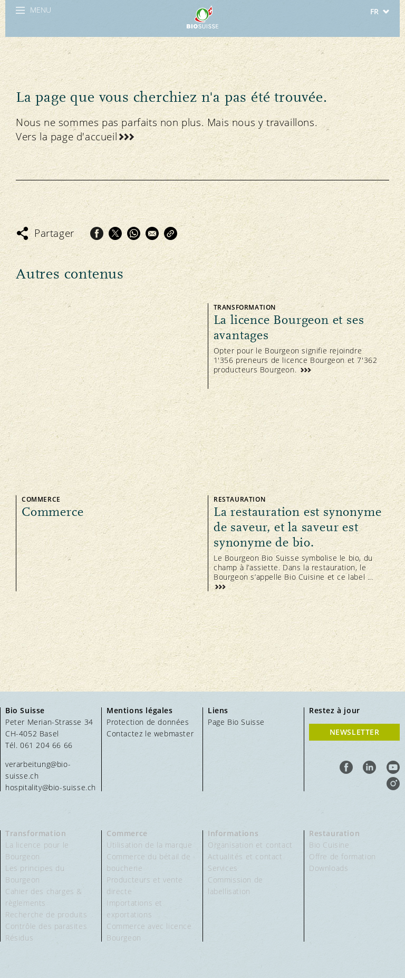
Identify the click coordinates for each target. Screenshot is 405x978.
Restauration (334, 833)
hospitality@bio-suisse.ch (50, 787)
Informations (233, 833)
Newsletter (355, 732)
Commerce (127, 833)
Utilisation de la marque (149, 845)
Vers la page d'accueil (66, 136)
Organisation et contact (250, 845)
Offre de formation (342, 856)
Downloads (328, 868)
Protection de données (148, 722)
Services (223, 868)
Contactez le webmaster (150, 733)
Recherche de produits (46, 914)
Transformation (35, 833)
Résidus (19, 938)
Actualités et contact (245, 856)
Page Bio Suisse (236, 722)
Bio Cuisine (329, 845)
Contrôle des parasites (46, 926)
